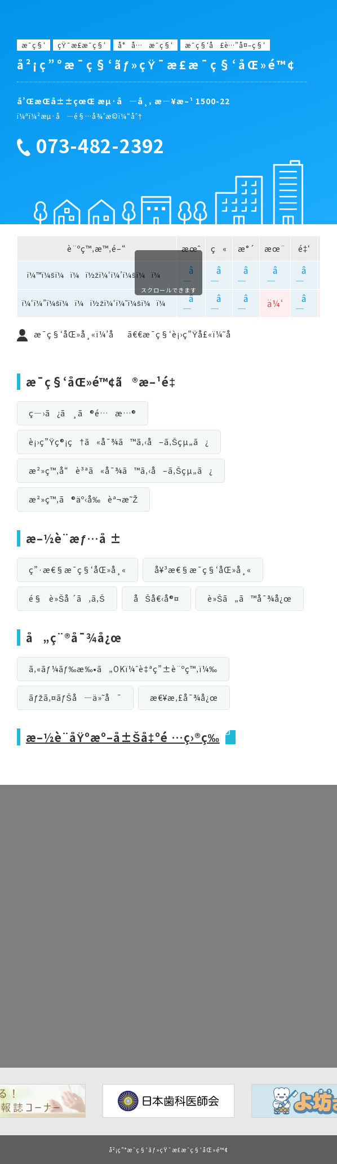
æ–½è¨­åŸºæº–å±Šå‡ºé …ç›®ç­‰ (123, 737)
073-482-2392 (100, 146)
